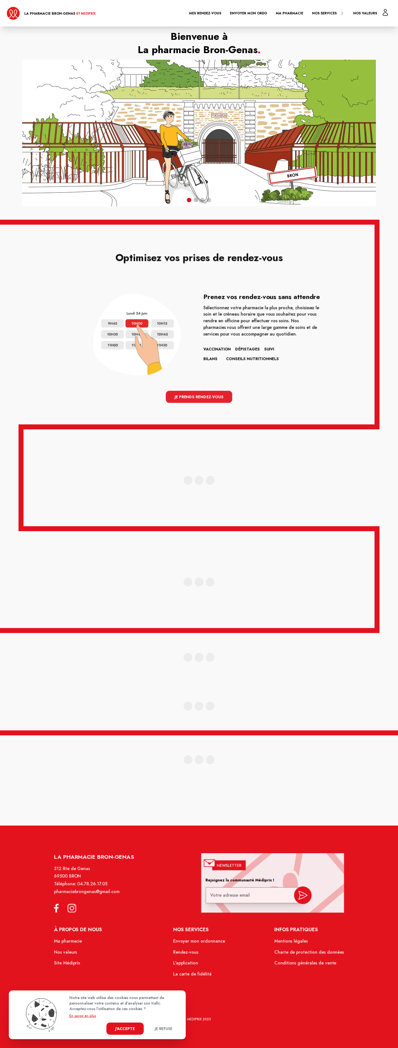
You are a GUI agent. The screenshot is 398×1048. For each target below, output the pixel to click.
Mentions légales (287, 944)
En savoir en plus (82, 1016)
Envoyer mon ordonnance (199, 944)
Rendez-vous (186, 954)
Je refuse (163, 1028)
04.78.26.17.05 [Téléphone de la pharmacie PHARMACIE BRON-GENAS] (96, 889)
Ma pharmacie (289, 13)
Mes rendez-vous (205, 13)
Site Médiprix (72, 965)
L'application (186, 965)
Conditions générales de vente (301, 965)
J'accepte (125, 1028)
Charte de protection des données (305, 954)
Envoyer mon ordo (248, 13)
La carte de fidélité (192, 976)
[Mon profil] (385, 12)
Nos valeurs (365, 13)
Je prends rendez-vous (199, 396)
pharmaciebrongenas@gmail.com (91, 896)
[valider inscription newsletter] (299, 899)
